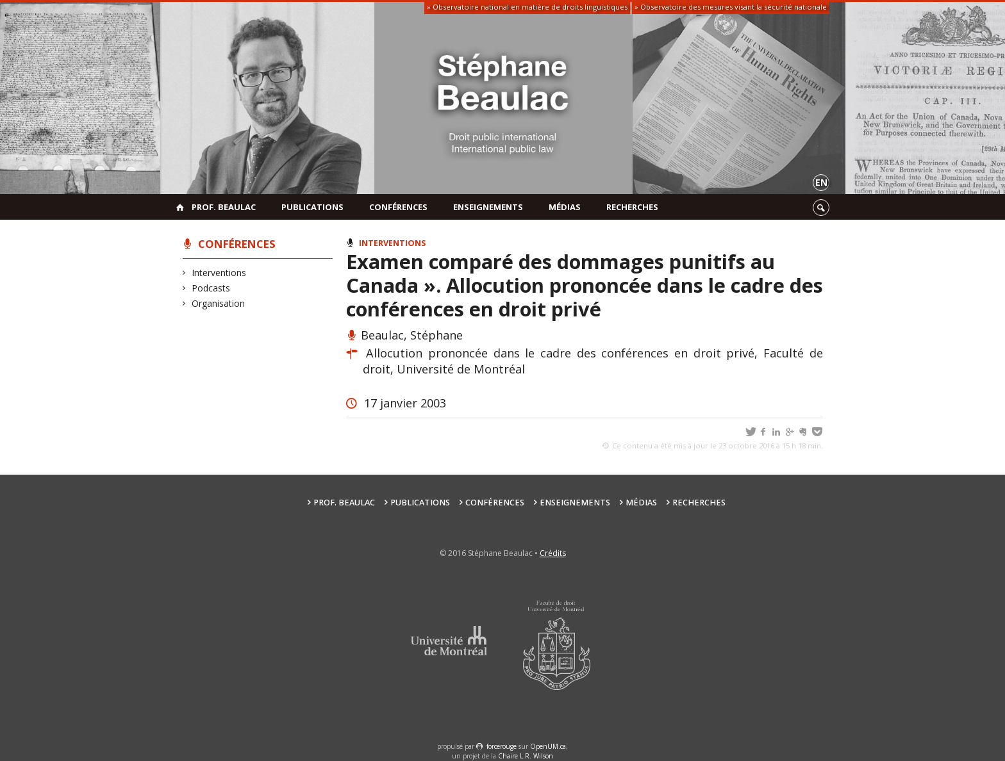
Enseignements (488, 207)
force (501, 746)
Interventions (219, 272)
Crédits (553, 553)
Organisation (218, 303)
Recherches (632, 207)
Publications (312, 207)
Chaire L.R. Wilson (525, 755)
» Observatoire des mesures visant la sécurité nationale (731, 7)
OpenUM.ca (548, 746)
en (821, 182)
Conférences (398, 207)
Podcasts (211, 288)
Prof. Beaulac (224, 207)
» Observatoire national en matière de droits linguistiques (527, 7)
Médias (565, 207)
